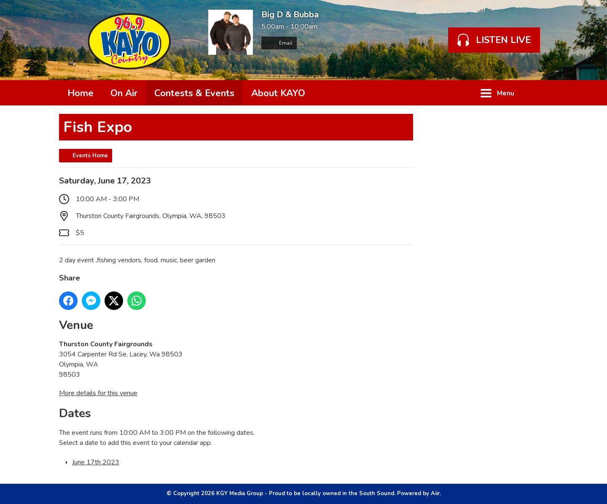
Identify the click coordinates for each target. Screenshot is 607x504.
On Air (123, 93)
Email (279, 43)
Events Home (90, 155)
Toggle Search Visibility (535, 92)
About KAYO (278, 93)
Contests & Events (194, 93)
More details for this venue (98, 393)
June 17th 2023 (95, 462)
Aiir (435, 493)
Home (80, 93)
